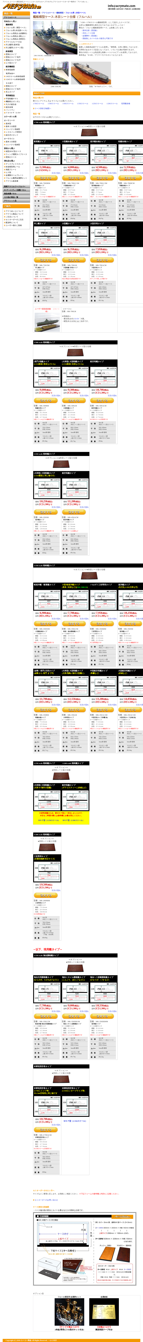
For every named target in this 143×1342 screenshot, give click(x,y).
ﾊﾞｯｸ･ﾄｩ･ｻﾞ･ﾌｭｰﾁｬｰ (13, 113)
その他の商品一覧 (11, 197)
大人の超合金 (11, 104)
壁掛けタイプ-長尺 (13, 57)
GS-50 (76, 319)
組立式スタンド (12, 135)
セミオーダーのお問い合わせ (46, 1200)
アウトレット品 (10, 201)
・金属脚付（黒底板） (89, 36)
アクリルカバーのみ (14, 42)
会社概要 (53, 1340)
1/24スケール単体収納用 (15, 79)
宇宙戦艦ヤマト (12, 99)
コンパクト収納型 (13, 129)
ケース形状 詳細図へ (43, 108)
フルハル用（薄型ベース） (16, 28)
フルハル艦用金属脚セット (16, 178)
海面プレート (11, 170)
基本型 (8, 124)
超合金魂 (9, 107)
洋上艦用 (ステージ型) (14, 48)
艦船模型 (60, 13)
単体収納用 (10, 70)
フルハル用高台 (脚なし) (15, 36)
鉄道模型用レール (13, 167)
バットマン (10, 110)
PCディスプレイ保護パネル (15, 190)
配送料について (12, 223)
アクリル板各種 (12, 181)
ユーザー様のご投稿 (14, 225)
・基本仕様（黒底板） (89, 30)
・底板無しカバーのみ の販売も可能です (97, 38)
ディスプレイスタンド (15, 164)
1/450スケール (68, 104)
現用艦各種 (125, 104)
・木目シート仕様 (88, 33)
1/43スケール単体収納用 (15, 76)
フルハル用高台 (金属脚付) (16, 33)
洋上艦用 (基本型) (13, 45)
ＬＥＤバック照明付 (14, 132)
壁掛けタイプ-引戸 (13, 60)
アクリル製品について (15, 214)
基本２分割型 (11, 126)
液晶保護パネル (10, 194)
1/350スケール (82, 104)
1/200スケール (112, 104)
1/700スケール (38, 104)
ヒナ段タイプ (11, 63)
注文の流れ (56, 173)
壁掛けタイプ (11, 54)
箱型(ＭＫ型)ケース (13, 151)
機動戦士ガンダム (13, 101)
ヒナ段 (8, 172)
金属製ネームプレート (15, 175)
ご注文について (12, 217)
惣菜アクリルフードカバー (14, 186)
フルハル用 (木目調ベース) (16, 30)
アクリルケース (48, 13)
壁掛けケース (11, 157)
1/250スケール (97, 104)
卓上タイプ (10, 92)
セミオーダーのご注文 (15, 220)
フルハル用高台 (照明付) (15, 39)
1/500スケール (53, 104)
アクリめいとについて (15, 211)
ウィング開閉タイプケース (16, 154)
